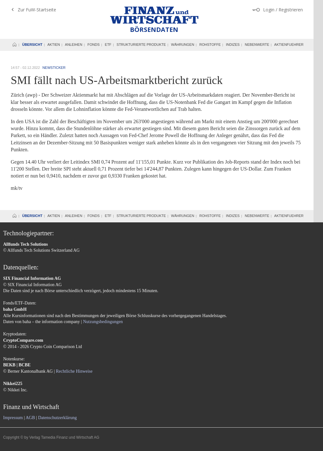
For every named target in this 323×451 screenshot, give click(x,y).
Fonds (93, 44)
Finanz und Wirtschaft (154, 15)
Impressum (13, 417)
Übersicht (32, 44)
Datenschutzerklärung (57, 417)
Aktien (53, 44)
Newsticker (53, 67)
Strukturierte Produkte (141, 44)
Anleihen (73, 44)
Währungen (182, 44)
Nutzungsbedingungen (103, 321)
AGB (30, 417)
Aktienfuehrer (288, 44)
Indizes (232, 44)
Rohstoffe (210, 44)
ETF (108, 44)
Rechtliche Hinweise (74, 371)
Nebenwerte (257, 44)
